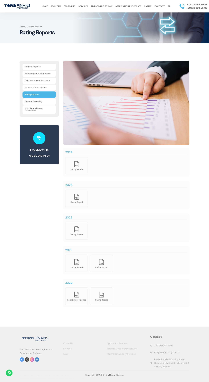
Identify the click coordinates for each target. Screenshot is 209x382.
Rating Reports (32, 94)
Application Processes (128, 6)
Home (45, 6)
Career (148, 6)
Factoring (69, 6)
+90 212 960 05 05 (196, 7)
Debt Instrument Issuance (37, 80)
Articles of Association (36, 87)
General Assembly (33, 101)
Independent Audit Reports (38, 73)
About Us (56, 6)
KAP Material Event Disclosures (34, 109)
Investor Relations (101, 6)
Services (83, 6)
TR (169, 6)
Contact (160, 6)
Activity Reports (33, 66)
